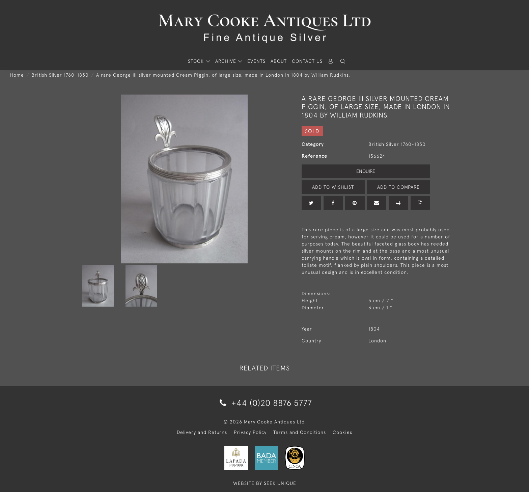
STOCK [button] (196, 61)
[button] (342, 61)
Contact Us (307, 61)
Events (256, 61)
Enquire (365, 171)
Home (17, 75)
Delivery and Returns (202, 432)
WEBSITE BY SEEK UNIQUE (264, 483)
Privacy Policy (250, 432)
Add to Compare (398, 187)
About (279, 61)
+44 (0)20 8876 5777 (264, 403)
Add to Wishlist (333, 187)
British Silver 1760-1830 (60, 75)
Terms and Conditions (299, 432)
